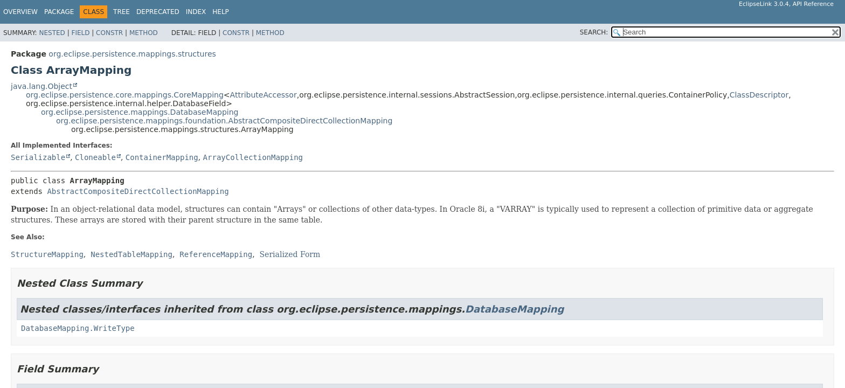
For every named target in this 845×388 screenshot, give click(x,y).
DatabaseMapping (514, 309)
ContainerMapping (162, 157)
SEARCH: (594, 32)
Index (196, 12)
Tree (121, 12)
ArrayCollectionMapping (253, 157)
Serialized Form (290, 254)
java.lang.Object (41, 86)
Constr (109, 33)
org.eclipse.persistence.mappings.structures (132, 54)
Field (80, 33)
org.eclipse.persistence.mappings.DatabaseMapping (139, 112)
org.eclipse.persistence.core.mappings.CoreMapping (125, 95)
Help (220, 12)
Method (143, 33)
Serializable (38, 157)
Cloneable (95, 157)
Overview (20, 12)
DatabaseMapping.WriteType (78, 328)
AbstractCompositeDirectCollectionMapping (137, 191)
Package (59, 12)
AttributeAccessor (263, 95)
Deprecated (157, 12)
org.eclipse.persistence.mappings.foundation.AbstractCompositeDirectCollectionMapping (224, 120)
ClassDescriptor (759, 95)
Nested (52, 33)
